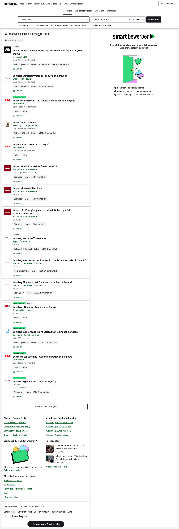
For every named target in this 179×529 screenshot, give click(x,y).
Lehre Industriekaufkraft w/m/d (31, 144)
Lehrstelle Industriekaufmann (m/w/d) (35, 166)
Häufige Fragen (10, 506)
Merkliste (111, 11)
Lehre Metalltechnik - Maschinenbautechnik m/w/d (42, 356)
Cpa (5, 493)
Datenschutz (10, 512)
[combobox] (54, 19)
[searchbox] (54, 19)
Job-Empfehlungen (83, 11)
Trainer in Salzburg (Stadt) (15, 435)
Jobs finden (153, 19)
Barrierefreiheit (25, 512)
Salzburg (18, 249)
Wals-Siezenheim (21, 271)
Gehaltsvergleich (11, 470)
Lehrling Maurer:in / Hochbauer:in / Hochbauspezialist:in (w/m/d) (49, 260)
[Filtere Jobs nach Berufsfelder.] (27, 25)
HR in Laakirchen (11, 497)
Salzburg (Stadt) (39, 34)
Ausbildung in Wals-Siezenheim (59, 422)
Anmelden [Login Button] (167, 3)
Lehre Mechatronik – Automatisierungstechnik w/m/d (44, 100)
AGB (43, 506)
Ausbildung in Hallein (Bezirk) (58, 427)
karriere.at (31, 476)
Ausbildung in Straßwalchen (58, 431)
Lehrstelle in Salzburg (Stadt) (17, 427)
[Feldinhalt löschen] (87, 19)
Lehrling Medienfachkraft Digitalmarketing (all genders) (45, 331)
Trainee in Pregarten (13, 480)
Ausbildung (15, 34)
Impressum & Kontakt (29, 506)
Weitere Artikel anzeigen (56, 467)
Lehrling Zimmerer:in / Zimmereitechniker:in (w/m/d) (42, 282)
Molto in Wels (10, 485)
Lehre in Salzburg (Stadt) (15, 422)
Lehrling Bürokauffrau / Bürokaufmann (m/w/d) (40, 75)
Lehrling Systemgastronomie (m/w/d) (34, 381)
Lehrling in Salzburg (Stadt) (16, 431)
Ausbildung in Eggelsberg (57, 435)
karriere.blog (53, 441)
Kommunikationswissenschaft (18, 489)
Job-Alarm (99, 11)
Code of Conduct (41, 512)
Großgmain (19, 293)
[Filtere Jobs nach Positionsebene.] (65, 25)
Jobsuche (67, 11)
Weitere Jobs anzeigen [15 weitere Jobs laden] (46, 406)
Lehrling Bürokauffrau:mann (29, 238)
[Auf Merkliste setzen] (17, 68)
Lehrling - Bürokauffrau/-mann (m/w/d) (35, 307)
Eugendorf (27, 249)
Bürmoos (18, 177)
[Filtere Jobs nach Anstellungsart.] (45, 25)
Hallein (17, 111)
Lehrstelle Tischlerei (25, 122)
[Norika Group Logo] (16, 516)
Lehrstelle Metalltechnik (27, 188)
